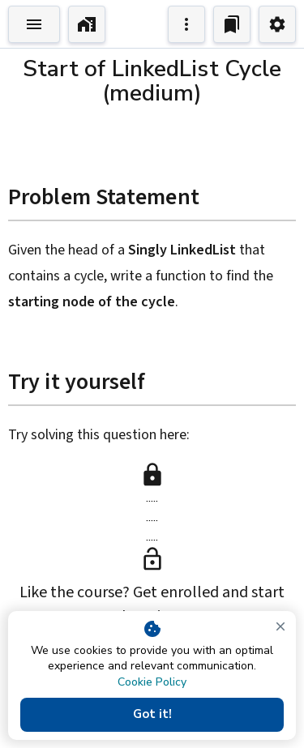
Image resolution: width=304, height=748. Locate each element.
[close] (280, 626)
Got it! (152, 715)
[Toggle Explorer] (34, 24)
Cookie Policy (152, 682)
